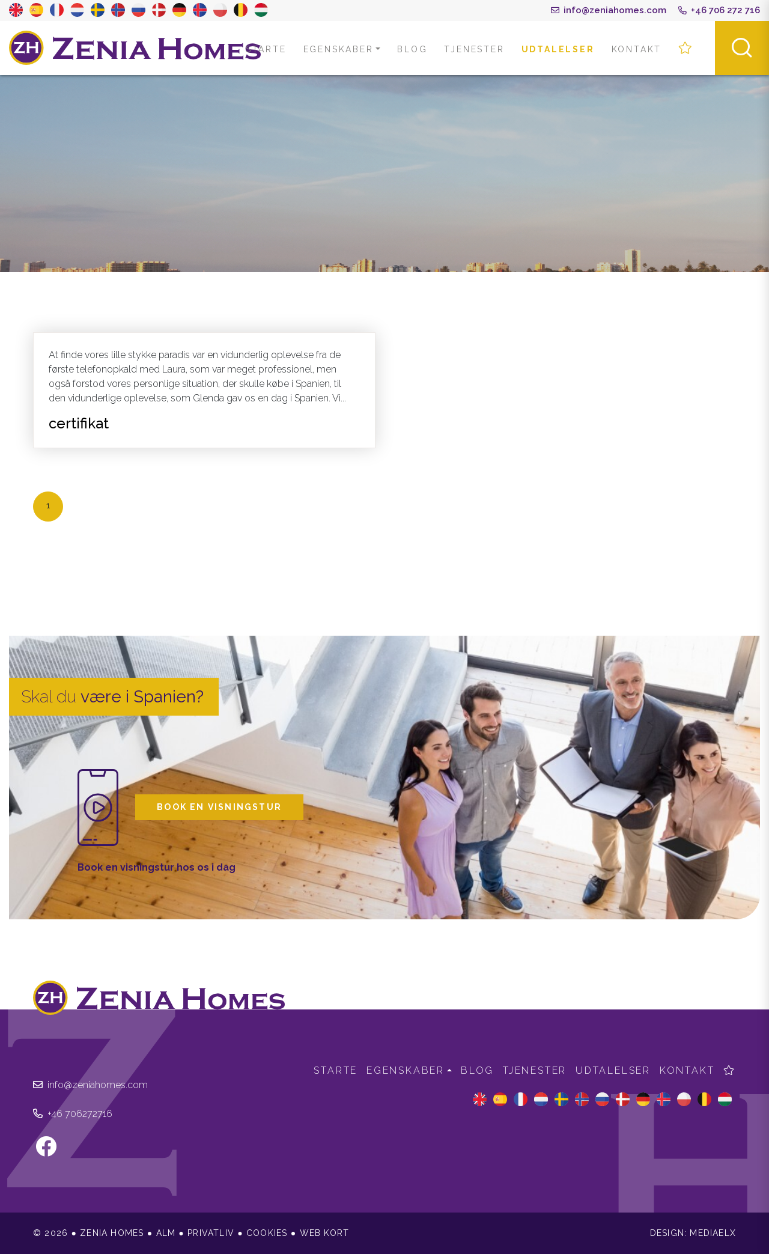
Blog (412, 49)
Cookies (266, 1233)
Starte (266, 49)
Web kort (325, 1233)
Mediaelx (713, 1233)
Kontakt (637, 49)
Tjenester (474, 49)
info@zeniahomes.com (608, 10)
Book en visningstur (219, 807)
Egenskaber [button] (338, 49)
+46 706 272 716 (719, 10)
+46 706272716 (72, 1113)
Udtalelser (558, 49)
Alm (166, 1233)
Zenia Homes (135, 48)
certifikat (79, 423)
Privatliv (210, 1233)
